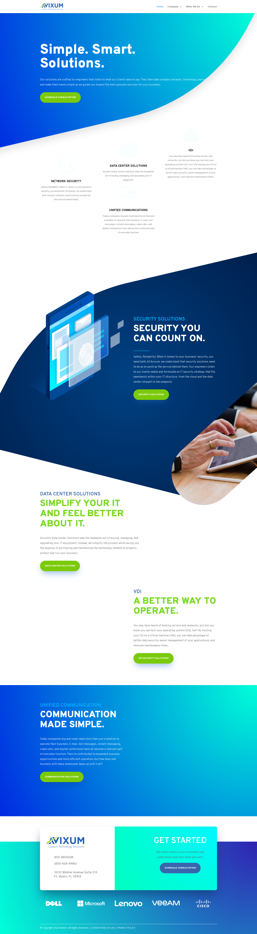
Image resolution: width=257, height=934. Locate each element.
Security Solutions (151, 394)
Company (173, 6)
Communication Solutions (62, 776)
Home (160, 6)
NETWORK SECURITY (66, 181)
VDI (190, 150)
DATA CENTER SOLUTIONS (128, 166)
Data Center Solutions (60, 565)
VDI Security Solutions (153, 658)
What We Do (193, 6)
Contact (212, 6)
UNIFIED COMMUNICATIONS (128, 210)
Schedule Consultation (180, 868)
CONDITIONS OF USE (103, 927)
